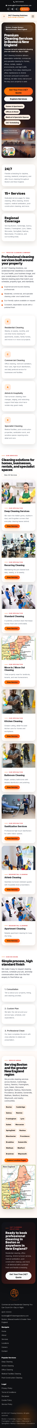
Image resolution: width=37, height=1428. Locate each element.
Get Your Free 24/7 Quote (18, 91)
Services (5, 1339)
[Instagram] (17, 9)
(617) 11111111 (6, 1312)
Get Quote (24, 9)
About (4, 1335)
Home (4, 1331)
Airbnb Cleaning (8, 1366)
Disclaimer (5, 1396)
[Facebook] (13, 9)
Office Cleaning (7, 1370)
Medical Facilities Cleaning (11, 1374)
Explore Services (18, 99)
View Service (12, 526)
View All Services (10, 475)
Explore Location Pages (16, 1160)
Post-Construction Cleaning (12, 1378)
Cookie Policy (7, 1400)
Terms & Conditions (9, 1392)
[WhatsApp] (9, 9)
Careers (4, 1347)
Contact (4, 1351)
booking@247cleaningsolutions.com (15, 1316)
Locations (5, 1343)
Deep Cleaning (7, 1362)
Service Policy (7, 1404)
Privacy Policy (7, 1388)
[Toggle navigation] (32, 16)
